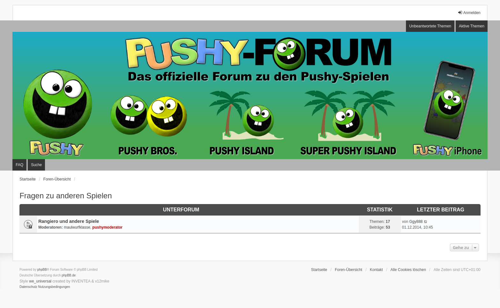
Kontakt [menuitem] (376, 270)
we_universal (40, 281)
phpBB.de (69, 275)
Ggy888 (416, 221)
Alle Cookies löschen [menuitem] (408, 270)
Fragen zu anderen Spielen (65, 195)
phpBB (42, 269)
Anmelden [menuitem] (469, 12)
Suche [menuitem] (36, 165)
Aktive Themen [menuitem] (471, 26)
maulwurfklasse (77, 227)
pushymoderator (107, 227)
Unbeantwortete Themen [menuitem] (430, 26)
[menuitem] (28, 287)
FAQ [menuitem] (19, 165)
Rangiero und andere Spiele (68, 221)
